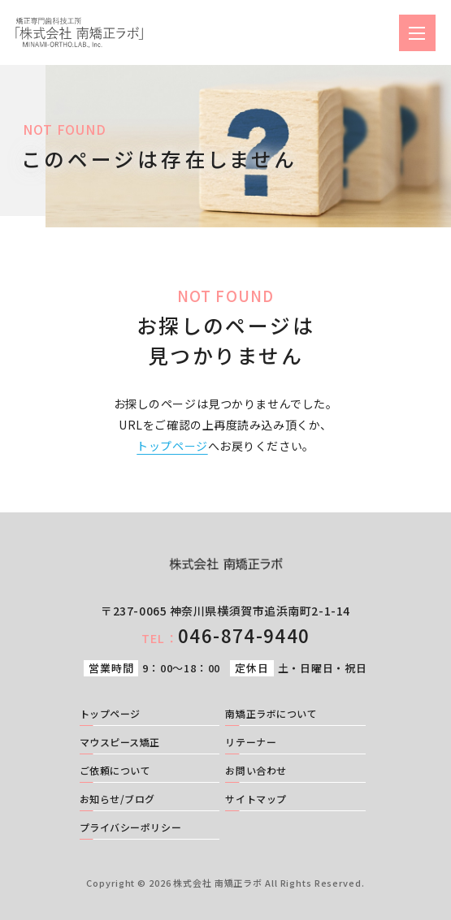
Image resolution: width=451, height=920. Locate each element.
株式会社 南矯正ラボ (217, 882)
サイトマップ (255, 800)
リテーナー (250, 743)
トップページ (172, 446)
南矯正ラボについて (271, 714)
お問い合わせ (255, 771)
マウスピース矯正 (120, 743)
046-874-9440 (225, 635)
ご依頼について (115, 771)
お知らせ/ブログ (117, 800)
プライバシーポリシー (131, 828)
